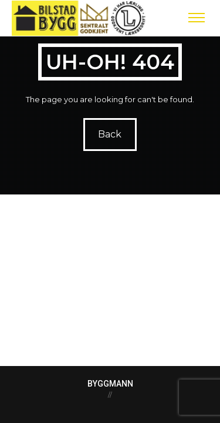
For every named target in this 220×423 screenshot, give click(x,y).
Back (110, 134)
